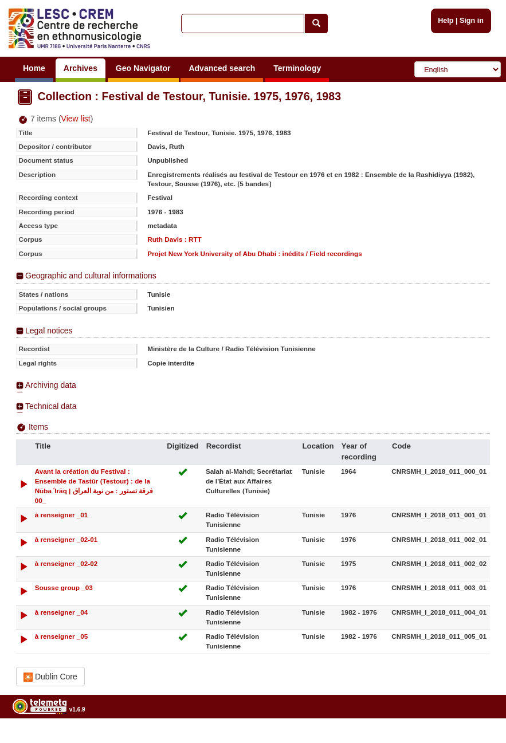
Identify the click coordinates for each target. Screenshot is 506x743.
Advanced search (222, 68)
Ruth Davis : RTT (174, 239)
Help (445, 21)
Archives (80, 68)
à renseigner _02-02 (66, 563)
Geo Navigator (143, 68)
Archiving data (50, 385)
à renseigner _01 (61, 514)
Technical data (51, 406)
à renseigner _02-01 (66, 539)
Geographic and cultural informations (90, 275)
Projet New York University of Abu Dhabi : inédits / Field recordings (254, 253)
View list (76, 118)
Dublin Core (50, 677)
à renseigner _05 (61, 636)
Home (34, 68)
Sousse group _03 (64, 587)
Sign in (472, 21)
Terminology (297, 68)
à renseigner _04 (61, 612)
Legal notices (49, 330)
